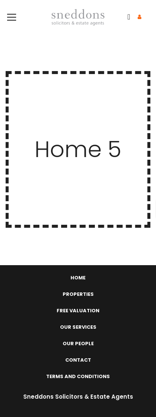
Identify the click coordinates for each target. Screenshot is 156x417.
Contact (78, 360)
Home (78, 277)
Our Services (78, 327)
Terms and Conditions (78, 376)
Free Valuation (78, 310)
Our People (78, 343)
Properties (78, 294)
